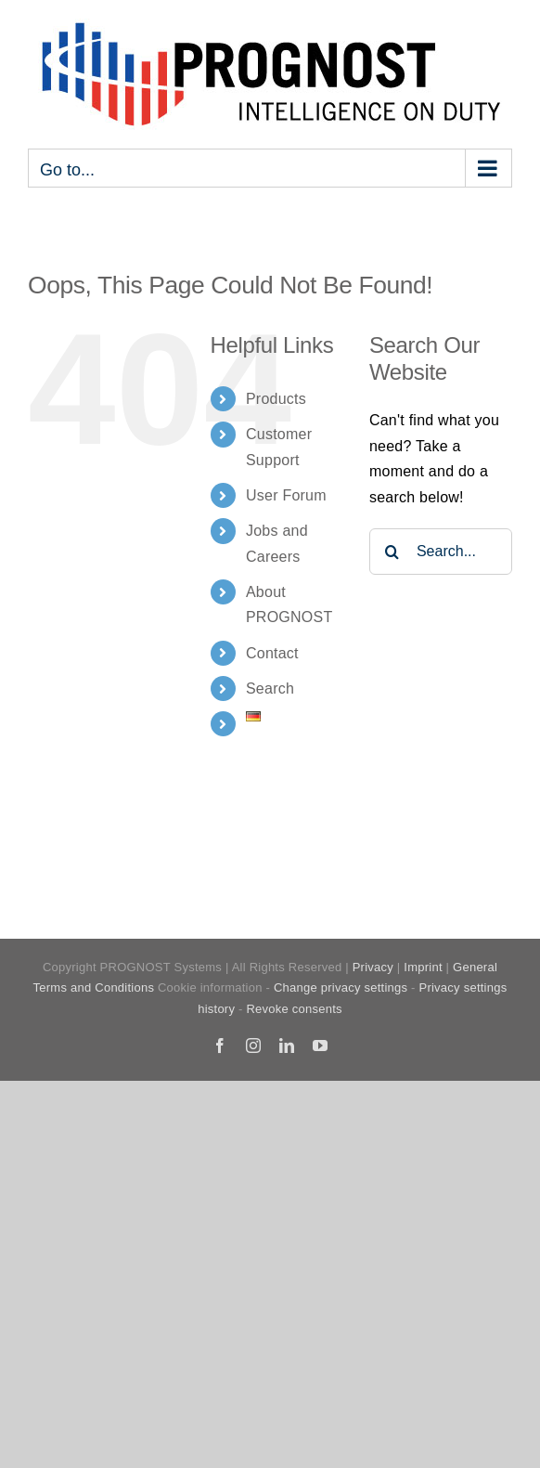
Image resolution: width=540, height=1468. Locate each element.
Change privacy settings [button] (340, 987)
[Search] (392, 551)
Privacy (373, 967)
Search (270, 688)
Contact (272, 653)
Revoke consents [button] (293, 1009)
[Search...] (440, 551)
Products (276, 399)
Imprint (423, 967)
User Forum (286, 495)
